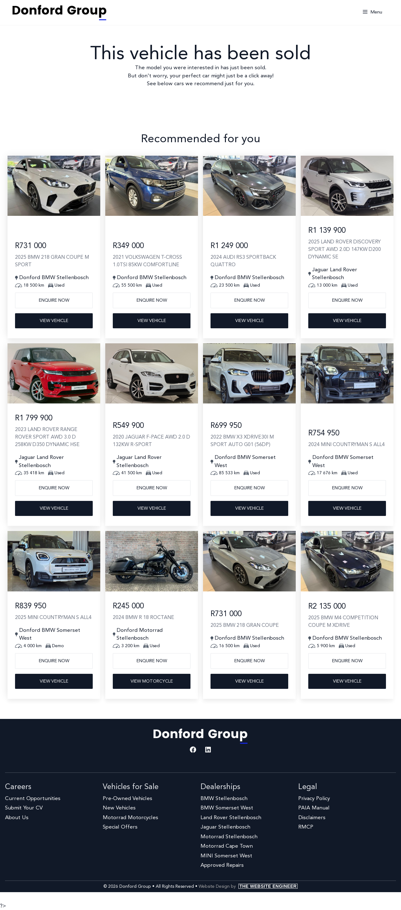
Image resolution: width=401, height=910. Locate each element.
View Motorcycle (152, 681)
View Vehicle (54, 321)
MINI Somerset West (226, 856)
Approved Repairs (222, 865)
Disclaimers (311, 817)
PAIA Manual (314, 808)
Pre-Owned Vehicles (127, 798)
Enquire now (54, 300)
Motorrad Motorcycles (130, 817)
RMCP (305, 827)
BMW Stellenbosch (223, 798)
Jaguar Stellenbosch (225, 827)
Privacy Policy (314, 798)
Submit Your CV (24, 808)
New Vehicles (119, 808)
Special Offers (120, 827)
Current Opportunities (32, 798)
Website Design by (248, 886)
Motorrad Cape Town (226, 846)
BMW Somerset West (226, 808)
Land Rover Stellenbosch (230, 817)
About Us (17, 817)
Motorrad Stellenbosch (229, 837)
